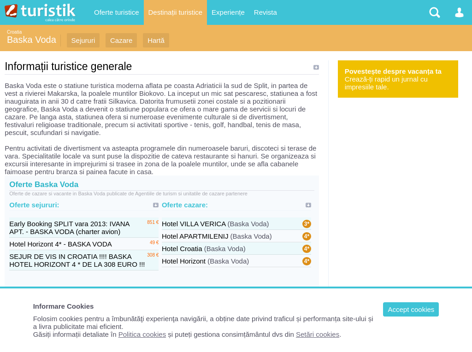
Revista (265, 12)
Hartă (156, 40)
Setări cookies (317, 334)
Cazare (121, 40)
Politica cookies (142, 334)
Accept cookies (411, 309)
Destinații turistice (175, 12)
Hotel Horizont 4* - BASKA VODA (60, 244)
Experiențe (228, 12)
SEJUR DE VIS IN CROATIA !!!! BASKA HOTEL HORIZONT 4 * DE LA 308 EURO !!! (77, 260)
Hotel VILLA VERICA (193, 224)
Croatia (14, 32)
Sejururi (83, 40)
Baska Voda (31, 40)
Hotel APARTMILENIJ (195, 236)
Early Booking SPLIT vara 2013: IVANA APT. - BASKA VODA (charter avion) (69, 227)
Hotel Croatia (182, 248)
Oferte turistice (116, 12)
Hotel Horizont (184, 261)
